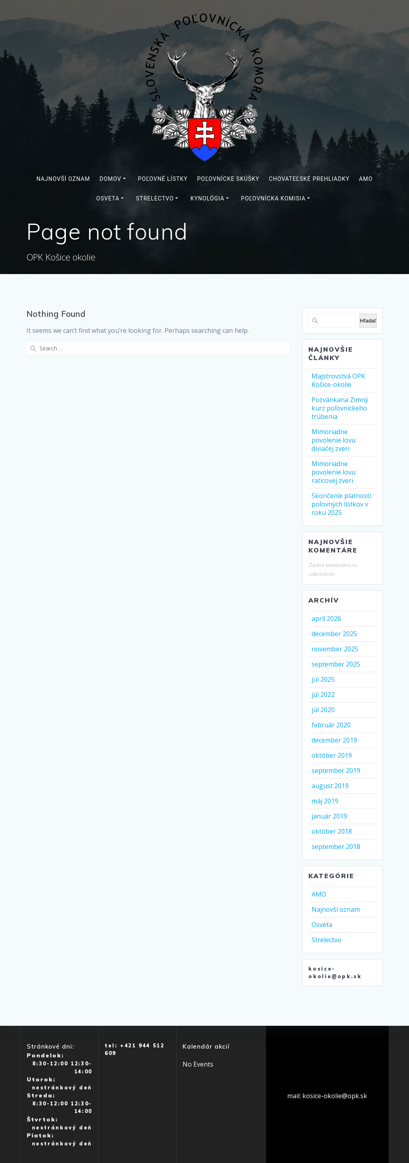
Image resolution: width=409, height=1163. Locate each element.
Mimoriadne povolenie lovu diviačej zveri (333, 440)
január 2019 (329, 816)
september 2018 (336, 846)
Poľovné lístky (163, 179)
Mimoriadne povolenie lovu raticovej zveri (333, 472)
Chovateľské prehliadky (309, 179)
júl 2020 (323, 709)
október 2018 (332, 831)
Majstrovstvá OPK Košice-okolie (338, 380)
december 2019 (334, 740)
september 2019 (336, 770)
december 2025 (334, 633)
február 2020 (331, 725)
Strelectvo (155, 198)
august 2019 (330, 785)
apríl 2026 (326, 618)
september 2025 (336, 664)
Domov (110, 179)
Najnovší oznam (63, 179)
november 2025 (335, 649)
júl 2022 (323, 694)
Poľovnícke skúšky (228, 179)
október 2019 (332, 755)
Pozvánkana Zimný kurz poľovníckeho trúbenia (340, 408)
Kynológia (207, 198)
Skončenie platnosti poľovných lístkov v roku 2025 (341, 504)
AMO (366, 179)
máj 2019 (325, 801)
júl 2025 (323, 679)
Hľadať (368, 321)
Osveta (107, 198)
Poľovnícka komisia (273, 198)
